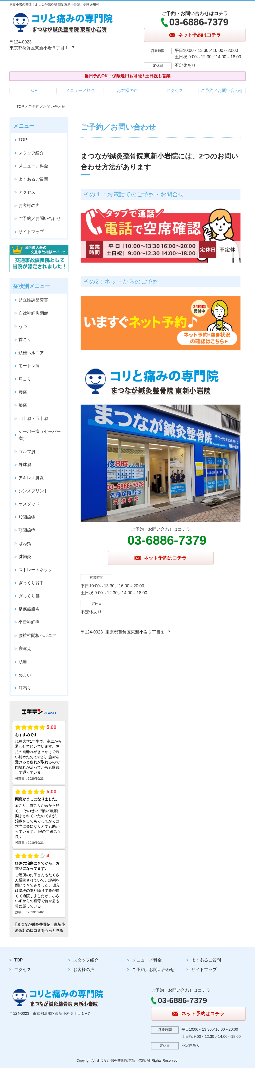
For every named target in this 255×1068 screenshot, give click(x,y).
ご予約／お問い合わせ (222, 90)
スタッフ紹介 (31, 153)
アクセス (174, 90)
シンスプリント (33, 491)
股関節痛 (26, 517)
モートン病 (29, 366)
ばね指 (24, 543)
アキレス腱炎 (31, 478)
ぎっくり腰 (29, 596)
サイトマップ (31, 231)
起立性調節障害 (33, 300)
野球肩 (24, 464)
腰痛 (22, 392)
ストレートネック (35, 570)
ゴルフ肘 (26, 451)
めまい (24, 675)
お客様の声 (127, 90)
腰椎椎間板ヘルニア (37, 635)
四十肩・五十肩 (33, 418)
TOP (33, 90)
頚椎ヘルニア (31, 353)
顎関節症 (26, 530)
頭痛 (22, 661)
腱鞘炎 (24, 556)
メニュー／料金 (80, 90)
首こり (24, 339)
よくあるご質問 (33, 179)
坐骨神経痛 (29, 622)
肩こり (24, 379)
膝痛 (22, 405)
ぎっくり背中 (31, 582)
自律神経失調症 (33, 313)
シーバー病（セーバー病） (39, 435)
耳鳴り (24, 688)
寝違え (24, 648)
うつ (22, 326)
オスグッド (29, 504)
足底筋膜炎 (29, 609)
